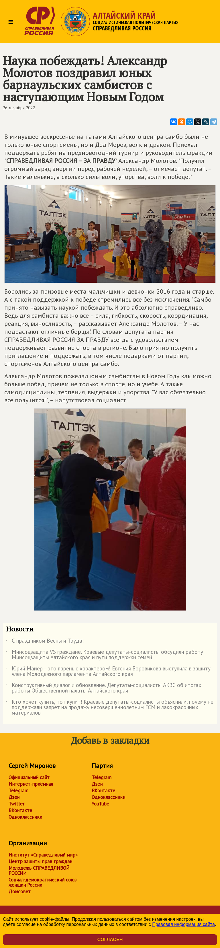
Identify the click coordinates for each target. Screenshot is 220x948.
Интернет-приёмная (31, 784)
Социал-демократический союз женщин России (42, 882)
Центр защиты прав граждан (40, 861)
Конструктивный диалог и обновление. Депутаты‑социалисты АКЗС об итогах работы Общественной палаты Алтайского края (103, 688)
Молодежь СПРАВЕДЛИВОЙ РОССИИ (39, 870)
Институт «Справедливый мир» (43, 854)
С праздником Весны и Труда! (45, 641)
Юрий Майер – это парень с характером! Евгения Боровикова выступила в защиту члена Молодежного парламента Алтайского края (108, 671)
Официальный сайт (29, 777)
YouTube (100, 803)
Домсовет (20, 891)
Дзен (14, 797)
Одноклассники (25, 817)
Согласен (110, 939)
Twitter (16, 803)
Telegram (18, 790)
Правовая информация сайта (183, 924)
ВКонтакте (20, 810)
